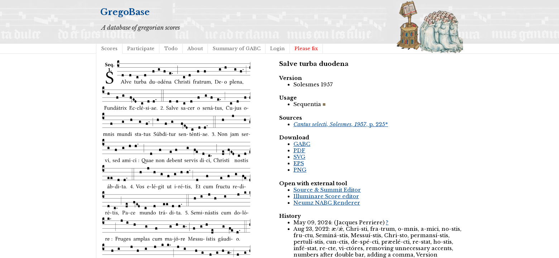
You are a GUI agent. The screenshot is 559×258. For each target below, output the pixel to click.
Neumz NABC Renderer (326, 203)
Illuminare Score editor (326, 196)
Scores (109, 49)
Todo (171, 49)
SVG (299, 157)
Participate (140, 49)
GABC (301, 144)
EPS (298, 163)
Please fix (306, 49)
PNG (299, 170)
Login (277, 49)
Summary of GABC (236, 49)
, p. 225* (340, 124)
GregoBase (125, 12)
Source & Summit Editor (327, 190)
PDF (299, 150)
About (195, 49)
